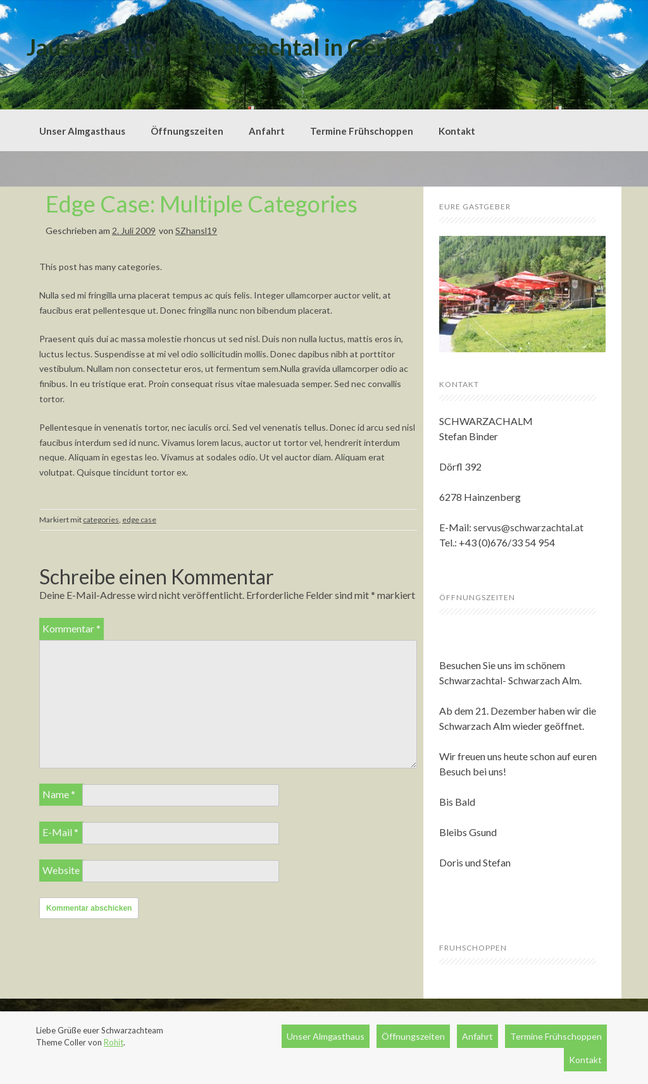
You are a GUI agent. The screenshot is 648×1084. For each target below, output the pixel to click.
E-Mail (60, 832)
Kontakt (457, 131)
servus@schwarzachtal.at (528, 527)
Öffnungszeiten (187, 131)
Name (58, 794)
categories (101, 519)
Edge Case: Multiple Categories (202, 204)
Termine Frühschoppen (361, 131)
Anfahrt (267, 131)
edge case (139, 519)
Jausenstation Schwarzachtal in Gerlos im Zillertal (277, 47)
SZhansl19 (196, 230)
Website (61, 870)
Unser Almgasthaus (82, 131)
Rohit (113, 1042)
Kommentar (71, 628)
